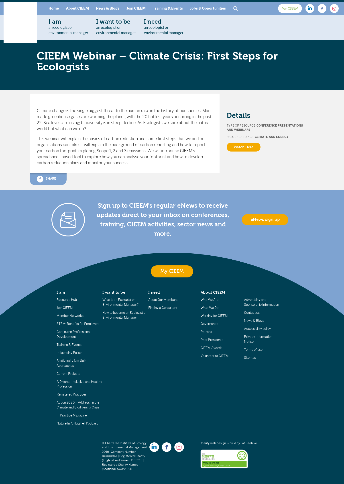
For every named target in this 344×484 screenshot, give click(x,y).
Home (54, 8)
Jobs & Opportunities (208, 8)
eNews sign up (265, 219)
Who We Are (209, 300)
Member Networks (70, 316)
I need (154, 292)
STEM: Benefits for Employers (78, 324)
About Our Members (162, 300)
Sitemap (250, 358)
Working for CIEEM (214, 316)
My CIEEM (290, 8)
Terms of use (253, 350)
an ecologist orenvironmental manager (68, 26)
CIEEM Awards (211, 348)
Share (46, 179)
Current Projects (68, 374)
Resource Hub (67, 300)
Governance (209, 324)
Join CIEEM (136, 8)
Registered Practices (72, 394)
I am (61, 292)
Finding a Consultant (162, 308)
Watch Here (243, 147)
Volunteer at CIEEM (215, 356)
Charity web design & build (218, 443)
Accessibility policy (257, 329)
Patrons (206, 332)
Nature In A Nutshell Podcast (77, 423)
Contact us (252, 313)
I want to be (113, 292)
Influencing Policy (69, 353)
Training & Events (168, 8)
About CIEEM (77, 8)
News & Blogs (107, 8)
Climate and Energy (272, 137)
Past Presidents (212, 340)
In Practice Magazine (72, 415)
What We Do (209, 308)
